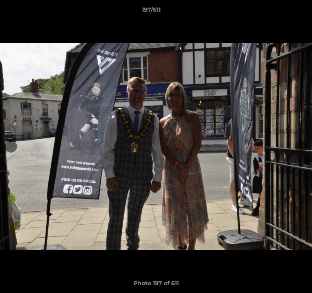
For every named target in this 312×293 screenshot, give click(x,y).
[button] (283, 11)
